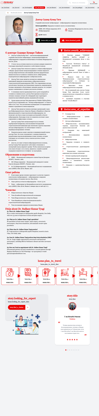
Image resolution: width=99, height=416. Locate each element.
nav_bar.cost (16, 7)
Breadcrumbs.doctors (16, 12)
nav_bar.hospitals (27, 7)
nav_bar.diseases (51, 7)
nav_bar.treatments (64, 7)
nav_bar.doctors (39, 7)
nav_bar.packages (77, 7)
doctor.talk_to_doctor (46, 40)
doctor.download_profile (71, 40)
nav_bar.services (90, 7)
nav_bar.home (5, 7)
